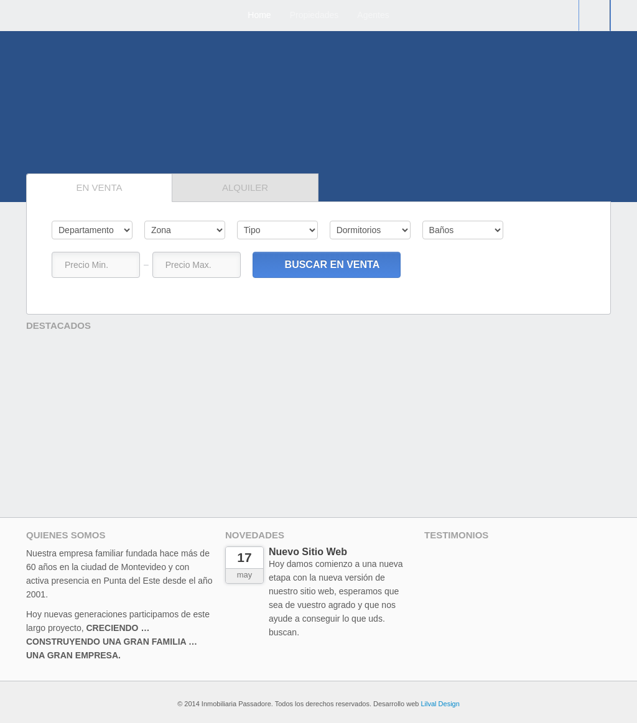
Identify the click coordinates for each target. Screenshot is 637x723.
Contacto (594, 15)
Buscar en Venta (326, 264)
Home (259, 15)
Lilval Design (440, 703)
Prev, (36, 157)
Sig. (61, 157)
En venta (100, 187)
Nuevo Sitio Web (308, 551)
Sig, (606, 328)
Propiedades (314, 15)
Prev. (585, 538)
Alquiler (245, 187)
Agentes (373, 15)
